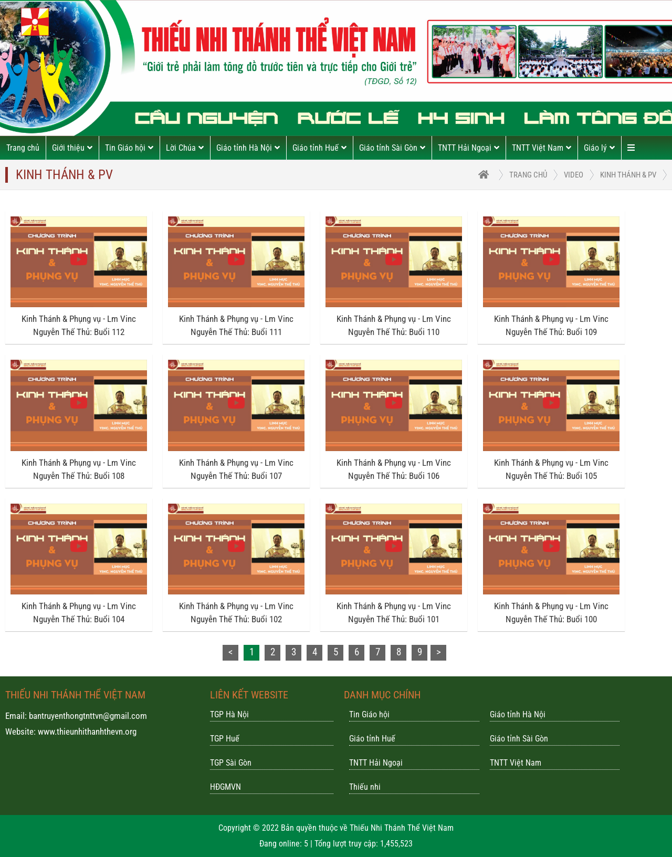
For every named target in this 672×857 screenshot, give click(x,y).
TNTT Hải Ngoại (468, 148)
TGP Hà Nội (229, 714)
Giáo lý (599, 148)
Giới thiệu (72, 148)
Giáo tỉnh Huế (319, 148)
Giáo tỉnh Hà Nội (248, 148)
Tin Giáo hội (129, 148)
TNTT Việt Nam (541, 148)
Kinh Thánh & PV (628, 175)
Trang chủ (22, 148)
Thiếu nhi (365, 787)
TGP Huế (224, 739)
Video (573, 175)
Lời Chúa (185, 148)
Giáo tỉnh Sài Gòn (392, 148)
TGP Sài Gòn (230, 763)
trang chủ (528, 175)
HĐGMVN (225, 787)
